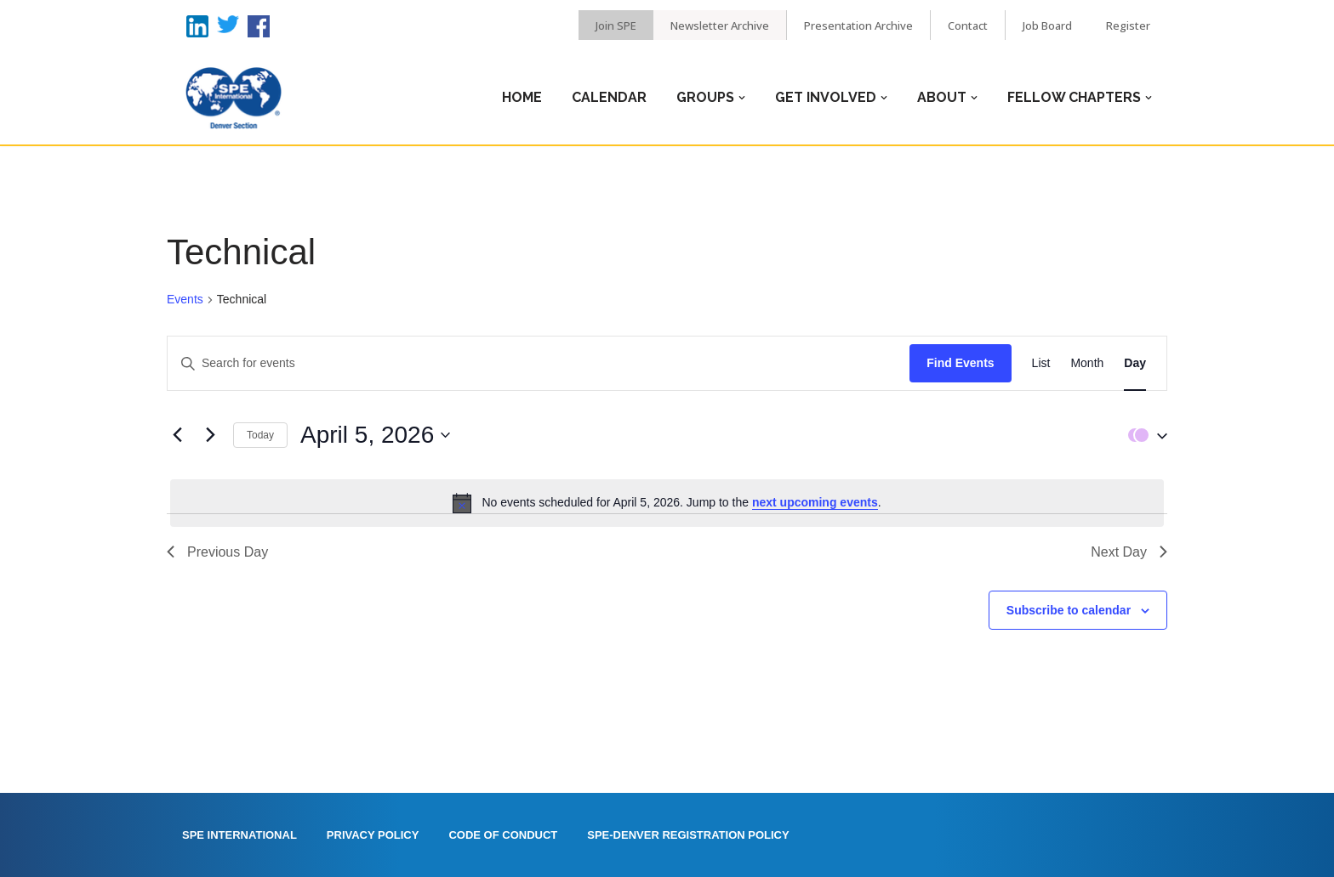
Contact (968, 25)
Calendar (609, 97)
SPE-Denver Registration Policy (688, 835)
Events (185, 299)
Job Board (1047, 25)
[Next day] (210, 435)
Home (522, 97)
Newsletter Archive (719, 25)
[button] (1143, 434)
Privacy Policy (373, 835)
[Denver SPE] (233, 97)
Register (1128, 25)
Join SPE (616, 25)
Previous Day (217, 552)
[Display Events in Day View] (1135, 363)
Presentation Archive (858, 25)
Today (260, 435)
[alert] (667, 503)
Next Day (1129, 552)
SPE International (239, 835)
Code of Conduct (502, 835)
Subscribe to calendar (1068, 610)
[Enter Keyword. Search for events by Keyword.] (538, 363)
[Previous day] (177, 435)
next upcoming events (815, 502)
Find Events (960, 363)
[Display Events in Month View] (1086, 363)
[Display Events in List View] (1041, 363)
